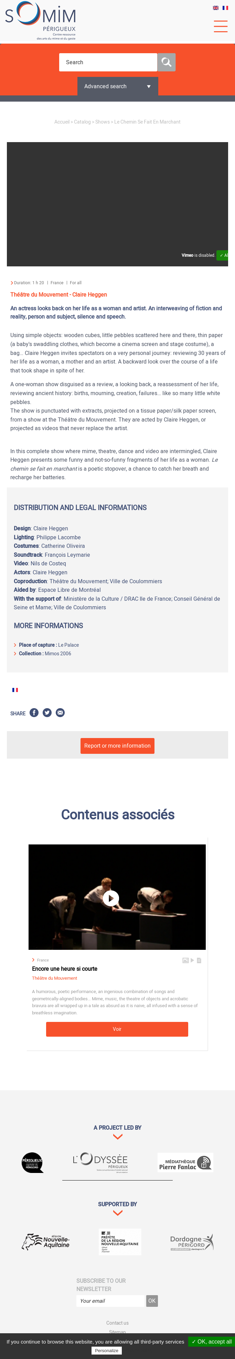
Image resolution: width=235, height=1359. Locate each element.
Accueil (62, 122)
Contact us (117, 1323)
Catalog (82, 122)
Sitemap (117, 1332)
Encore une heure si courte (64, 969)
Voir (117, 1029)
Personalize (106, 1350)
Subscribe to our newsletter (101, 1285)
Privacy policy (138, 1350)
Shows (102, 122)
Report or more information (117, 746)
